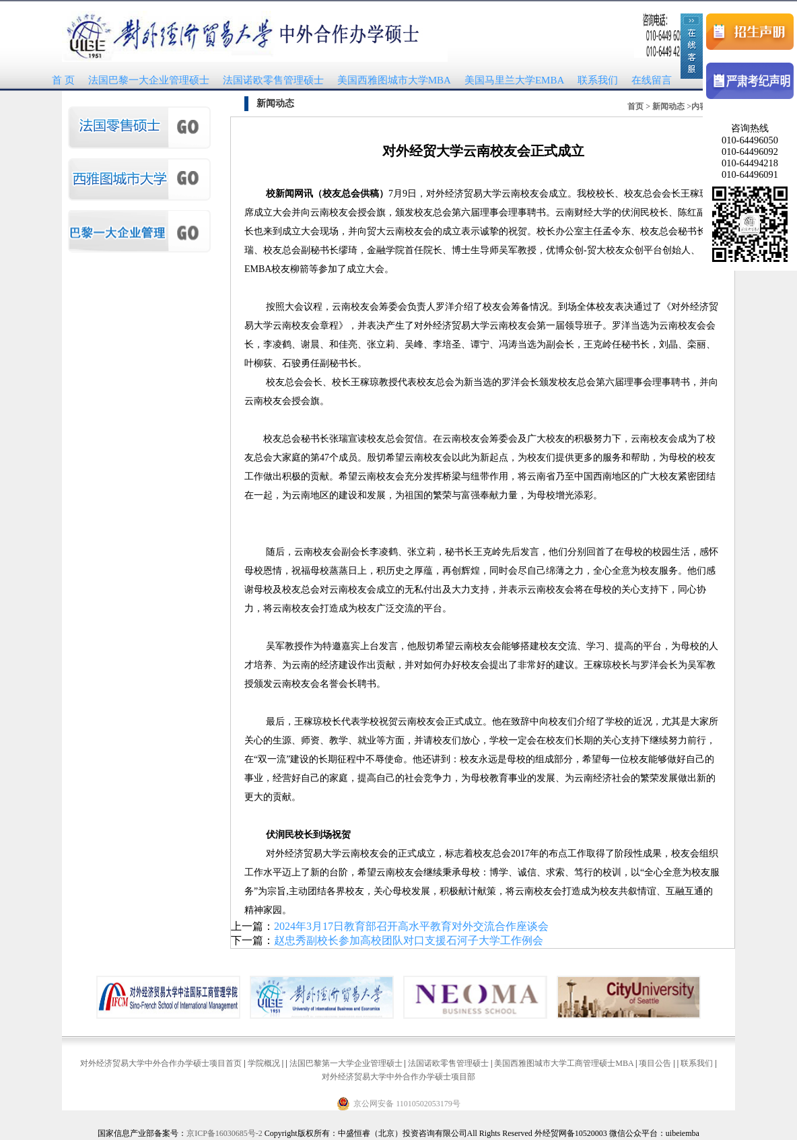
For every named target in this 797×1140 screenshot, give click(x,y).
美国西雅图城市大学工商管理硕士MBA (563, 1063)
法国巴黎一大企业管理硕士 (148, 80)
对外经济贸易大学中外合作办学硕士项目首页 (161, 1063)
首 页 (63, 80)
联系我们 (598, 80)
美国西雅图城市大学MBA (394, 80)
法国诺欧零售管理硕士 (273, 80)
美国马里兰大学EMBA (514, 80)
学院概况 (264, 1063)
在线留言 (651, 80)
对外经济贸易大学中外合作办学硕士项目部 (398, 1076)
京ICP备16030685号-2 (224, 1133)
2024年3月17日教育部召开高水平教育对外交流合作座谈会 (411, 926)
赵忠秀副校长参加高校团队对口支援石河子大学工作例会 (408, 940)
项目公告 (655, 1063)
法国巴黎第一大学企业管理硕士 (346, 1063)
